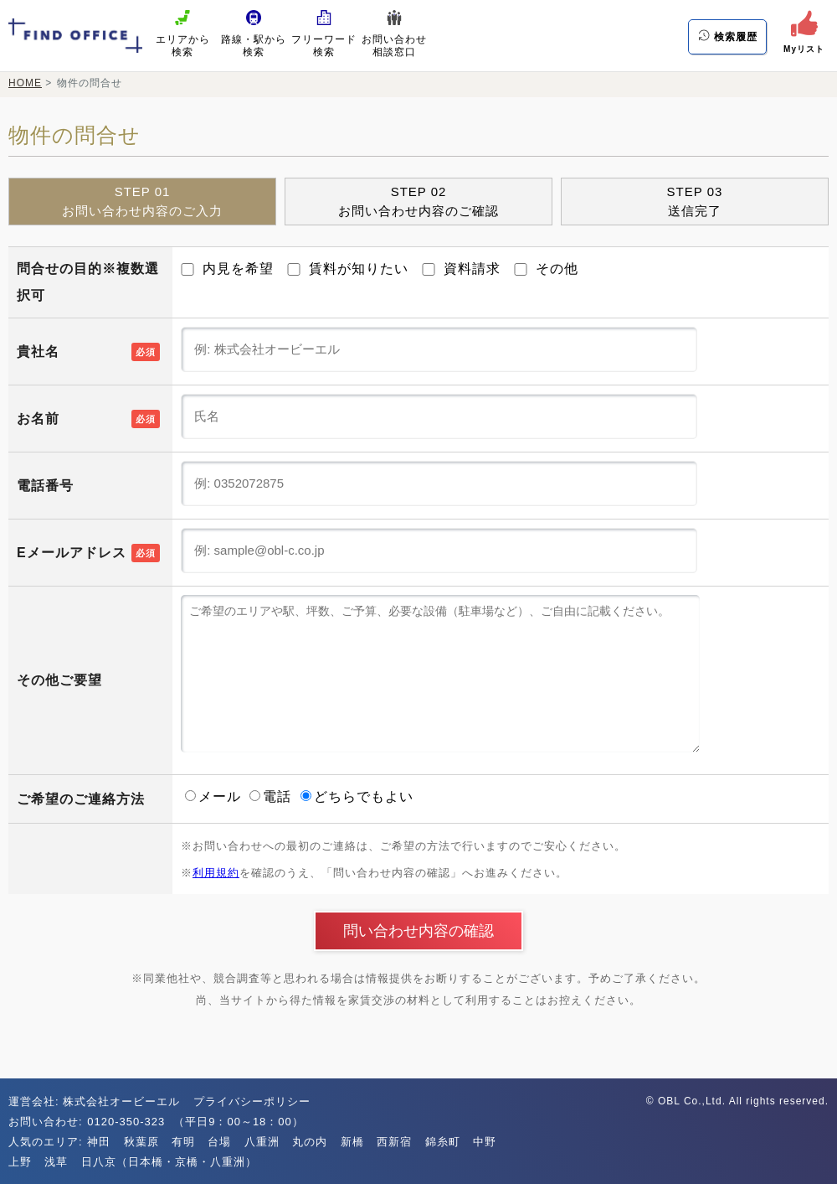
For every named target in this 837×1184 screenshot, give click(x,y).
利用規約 (216, 872)
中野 (484, 1141)
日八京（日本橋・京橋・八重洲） (169, 1162)
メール (215, 796)
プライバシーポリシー (252, 1101)
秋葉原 (141, 1141)
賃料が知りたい (347, 268)
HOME (25, 83)
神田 (98, 1141)
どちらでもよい (356, 796)
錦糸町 (442, 1141)
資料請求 (461, 268)
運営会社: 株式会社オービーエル (94, 1101)
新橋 (352, 1141)
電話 (272, 796)
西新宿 (394, 1141)
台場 (219, 1141)
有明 (183, 1141)
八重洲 (262, 1141)
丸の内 (309, 1141)
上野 (20, 1162)
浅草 (56, 1162)
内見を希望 (227, 268)
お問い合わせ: (47, 1121)
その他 (546, 268)
